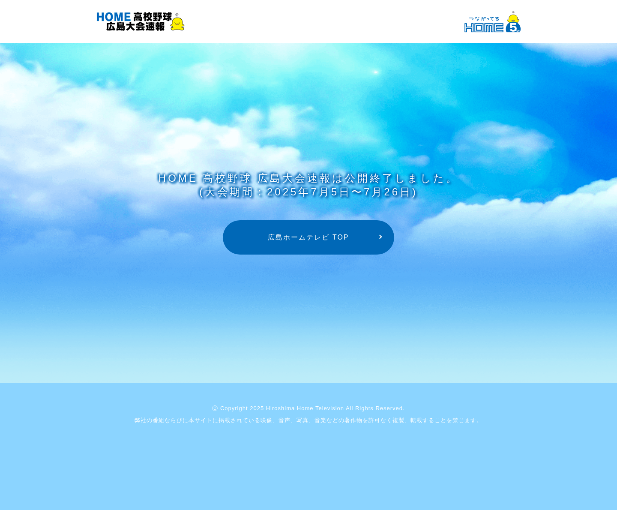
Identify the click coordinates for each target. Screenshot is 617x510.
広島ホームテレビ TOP (308, 237)
